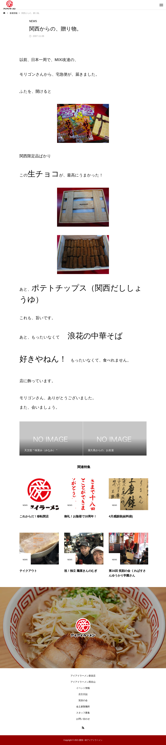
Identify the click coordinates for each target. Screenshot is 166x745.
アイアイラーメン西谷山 (83, 682)
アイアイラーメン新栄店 (83, 675)
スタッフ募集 (83, 712)
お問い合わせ (83, 719)
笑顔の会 (83, 700)
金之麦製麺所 (83, 706)
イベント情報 (83, 688)
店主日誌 (83, 694)
